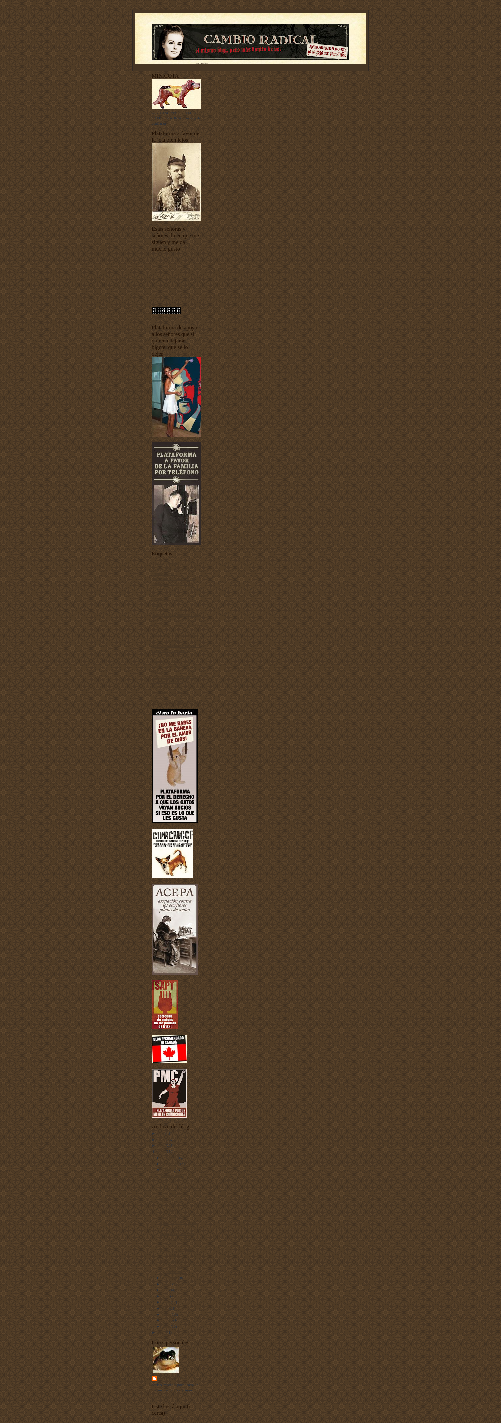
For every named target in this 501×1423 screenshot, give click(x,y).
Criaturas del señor (165, 599)
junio (166, 1296)
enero (166, 1326)
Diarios (157, 605)
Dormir (166, 1199)
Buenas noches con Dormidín (173, 579)
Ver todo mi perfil (165, 1396)
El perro (167, 1182)
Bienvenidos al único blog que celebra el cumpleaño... (180, 1267)
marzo (167, 1314)
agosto (167, 1284)
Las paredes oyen (174, 1216)
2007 (161, 1332)
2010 (161, 1139)
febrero (167, 1320)
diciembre (169, 1158)
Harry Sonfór (172, 1378)
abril (165, 1308)
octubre (168, 1170)
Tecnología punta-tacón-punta (174, 687)
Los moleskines (172, 1176)
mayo (166, 1302)
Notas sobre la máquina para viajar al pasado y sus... (180, 1239)
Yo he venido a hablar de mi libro (176, 702)
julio (165, 1290)
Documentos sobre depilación (173, 609)
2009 (161, 1145)
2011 (161, 1133)
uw (154, 697)
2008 (161, 1151)
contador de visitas (165, 317)
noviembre (170, 1164)
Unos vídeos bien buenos (170, 692)
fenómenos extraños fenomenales (176, 646)
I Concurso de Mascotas (169, 651)
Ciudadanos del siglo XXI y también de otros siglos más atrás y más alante (176, 589)
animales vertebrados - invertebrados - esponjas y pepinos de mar (171, 568)
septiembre (170, 1278)
